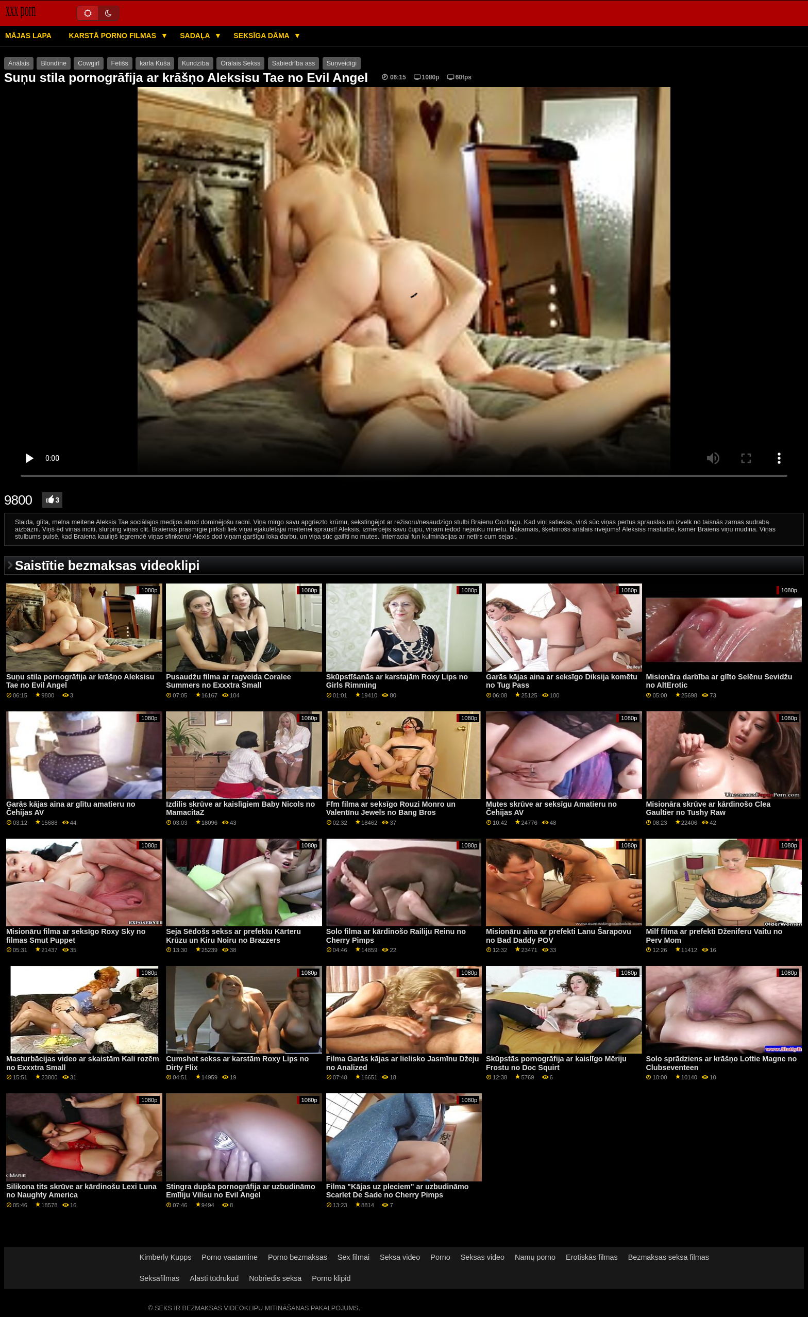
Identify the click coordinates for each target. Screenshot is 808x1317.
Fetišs (119, 63)
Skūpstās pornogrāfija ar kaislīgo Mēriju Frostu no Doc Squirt (556, 1063)
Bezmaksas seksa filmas (668, 1257)
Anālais (18, 63)
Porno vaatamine (229, 1257)
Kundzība (195, 63)
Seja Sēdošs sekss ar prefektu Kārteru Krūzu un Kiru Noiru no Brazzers (233, 935)
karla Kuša (155, 63)
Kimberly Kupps (166, 1257)
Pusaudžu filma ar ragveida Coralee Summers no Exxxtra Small (228, 681)
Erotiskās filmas (592, 1257)
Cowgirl (88, 63)
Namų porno (535, 1257)
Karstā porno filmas (113, 35)
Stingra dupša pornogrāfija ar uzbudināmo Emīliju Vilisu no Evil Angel (240, 1190)
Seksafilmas (159, 1278)
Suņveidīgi (342, 63)
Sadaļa (196, 35)
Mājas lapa (28, 35)
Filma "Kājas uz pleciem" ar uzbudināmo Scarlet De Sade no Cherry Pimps (397, 1190)
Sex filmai (353, 1257)
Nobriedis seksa (275, 1278)
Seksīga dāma (262, 35)
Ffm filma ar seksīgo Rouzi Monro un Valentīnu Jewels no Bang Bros (391, 808)
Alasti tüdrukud (214, 1278)
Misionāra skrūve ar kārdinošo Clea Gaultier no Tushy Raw (708, 808)
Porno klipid (331, 1278)
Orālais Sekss (240, 63)
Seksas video (482, 1257)
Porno (440, 1257)
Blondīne (53, 63)
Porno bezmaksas (297, 1257)
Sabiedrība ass (293, 63)
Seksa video (400, 1257)
